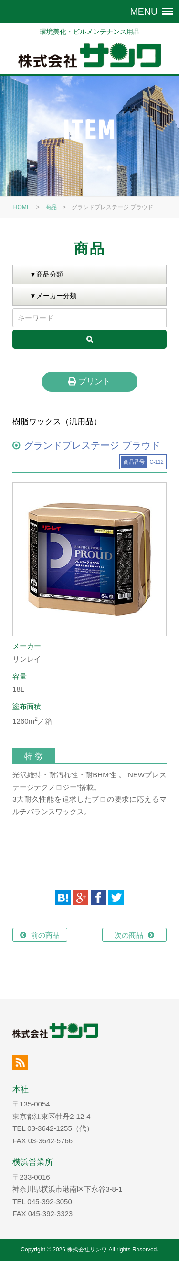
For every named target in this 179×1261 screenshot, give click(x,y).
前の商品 (45, 935)
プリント (89, 381)
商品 (51, 207)
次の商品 (129, 935)
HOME (22, 207)
